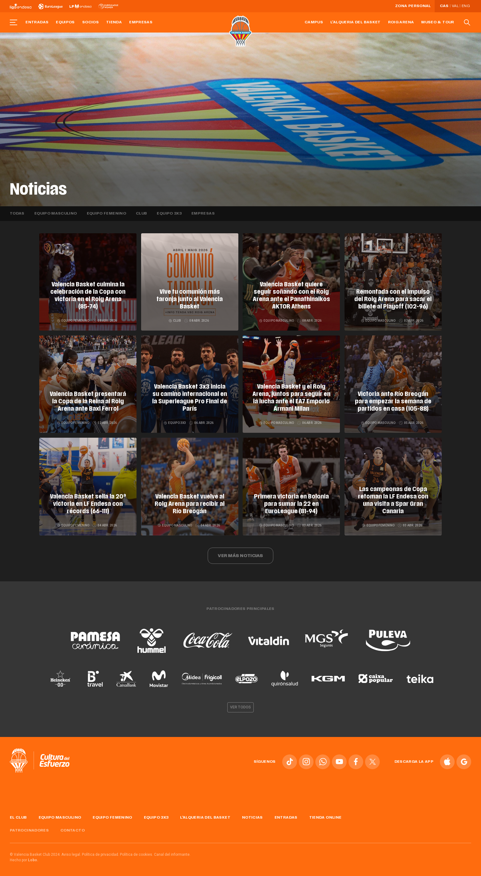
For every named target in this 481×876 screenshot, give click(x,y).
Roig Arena (401, 22)
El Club (18, 815)
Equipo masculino (55, 213)
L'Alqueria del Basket (355, 22)
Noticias (252, 815)
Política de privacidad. (100, 852)
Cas (444, 6)
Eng (466, 6)
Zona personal (413, 6)
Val (455, 6)
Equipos (65, 22)
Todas (17, 213)
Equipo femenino (106, 213)
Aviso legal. (71, 852)
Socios (90, 22)
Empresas (140, 22)
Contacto (72, 828)
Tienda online (325, 815)
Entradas (36, 22)
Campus (314, 22)
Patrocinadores (29, 828)
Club (141, 213)
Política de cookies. (136, 852)
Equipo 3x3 (169, 213)
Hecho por (24, 858)
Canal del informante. (172, 852)
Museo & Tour (437, 22)
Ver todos (240, 705)
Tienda (114, 22)
